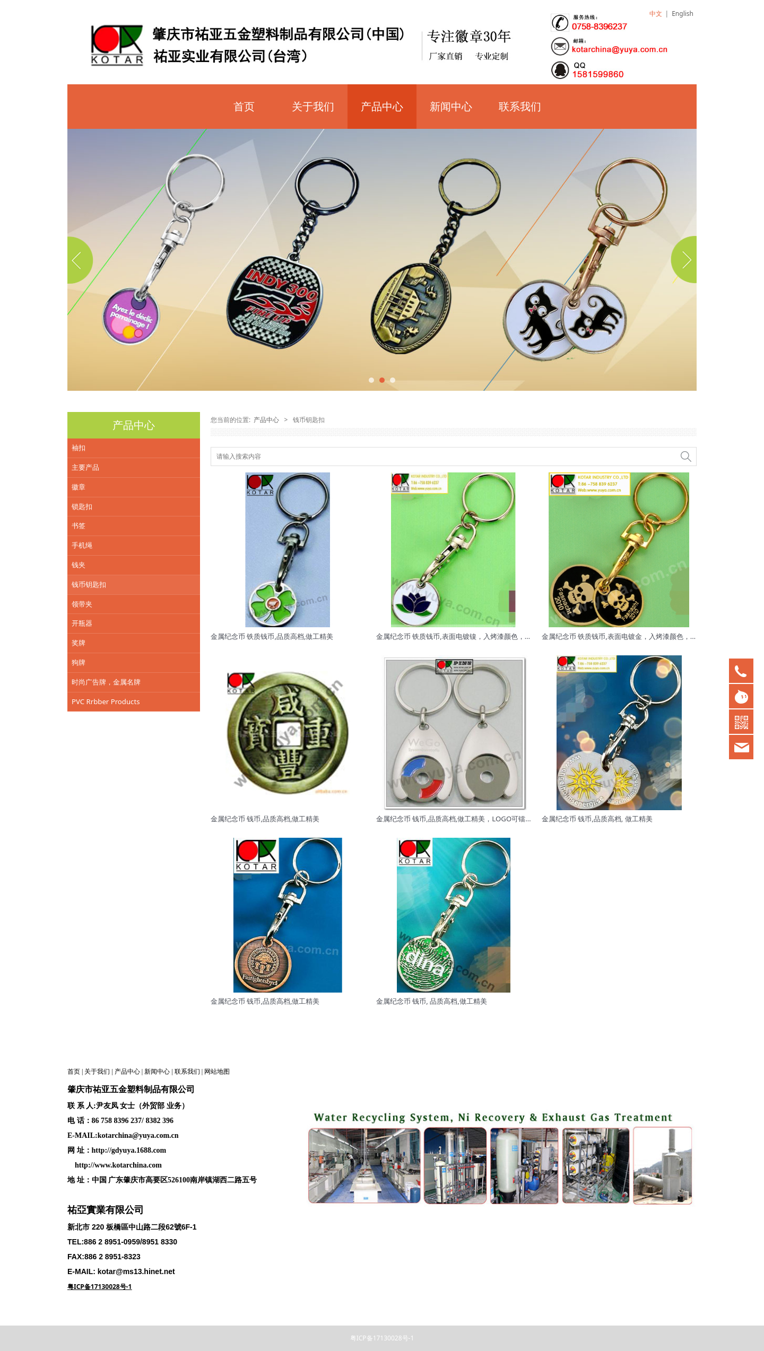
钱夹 (78, 564)
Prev (81, 260)
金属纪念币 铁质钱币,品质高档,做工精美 (272, 636)
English (682, 13)
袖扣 (78, 447)
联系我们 (520, 106)
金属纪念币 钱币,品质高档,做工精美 (265, 818)
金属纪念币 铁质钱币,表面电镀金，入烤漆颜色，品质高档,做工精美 (645, 636)
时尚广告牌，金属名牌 (106, 682)
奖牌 (78, 642)
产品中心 (382, 106)
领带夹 (82, 604)
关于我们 (313, 106)
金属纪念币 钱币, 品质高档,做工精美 (431, 1001)
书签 (78, 525)
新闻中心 (451, 106)
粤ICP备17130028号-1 (382, 1338)
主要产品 (85, 467)
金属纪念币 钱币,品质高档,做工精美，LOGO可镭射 (454, 818)
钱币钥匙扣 (89, 584)
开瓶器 (82, 623)
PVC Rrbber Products (106, 701)
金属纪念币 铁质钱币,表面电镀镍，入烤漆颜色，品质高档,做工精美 (479, 636)
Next (682, 260)
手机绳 (82, 545)
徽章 (78, 487)
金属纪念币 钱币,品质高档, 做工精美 (597, 818)
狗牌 (78, 662)
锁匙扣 (82, 506)
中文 (655, 13)
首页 (244, 106)
